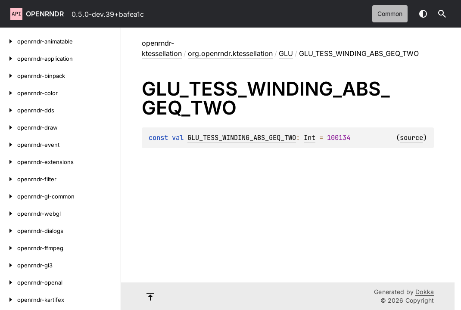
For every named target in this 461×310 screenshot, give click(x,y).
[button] (442, 13)
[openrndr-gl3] (8, 265)
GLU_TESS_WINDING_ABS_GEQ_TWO (241, 137)
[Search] (442, 13)
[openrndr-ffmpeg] (8, 248)
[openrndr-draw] (8, 127)
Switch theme (423, 13)
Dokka (424, 291)
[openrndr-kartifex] (8, 299)
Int (309, 137)
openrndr (45, 13)
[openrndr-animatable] (8, 41)
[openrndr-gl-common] (8, 196)
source (411, 137)
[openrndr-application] (8, 58)
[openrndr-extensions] (8, 161)
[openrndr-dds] (8, 110)
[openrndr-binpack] (8, 75)
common (389, 13)
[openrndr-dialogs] (8, 230)
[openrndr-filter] (8, 179)
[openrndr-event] (8, 144)
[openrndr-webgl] (8, 213)
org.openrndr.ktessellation (230, 53)
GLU (286, 53)
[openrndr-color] (8, 93)
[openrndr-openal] (8, 282)
